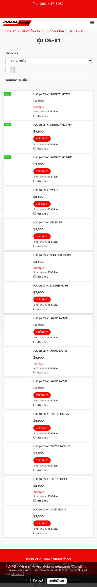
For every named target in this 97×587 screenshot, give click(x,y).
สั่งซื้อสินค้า (42, 138)
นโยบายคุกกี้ (17, 574)
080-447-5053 (52, 3)
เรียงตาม (13, 53)
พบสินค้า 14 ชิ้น (16, 80)
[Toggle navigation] (92, 23)
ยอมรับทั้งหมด (56, 581)
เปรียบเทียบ (42, 116)
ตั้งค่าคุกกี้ (38, 581)
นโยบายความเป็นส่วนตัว (76, 570)
